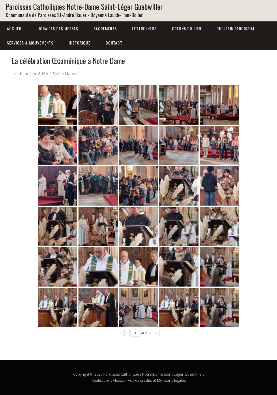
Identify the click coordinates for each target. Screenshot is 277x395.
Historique (79, 43)
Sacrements (105, 28)
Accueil (14, 28)
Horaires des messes (58, 28)
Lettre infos (144, 28)
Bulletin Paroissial (235, 28)
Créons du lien (186, 28)
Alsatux (119, 380)
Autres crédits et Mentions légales (157, 380)
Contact (114, 43)
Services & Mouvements (30, 43)
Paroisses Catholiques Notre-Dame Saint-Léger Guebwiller (84, 6)
